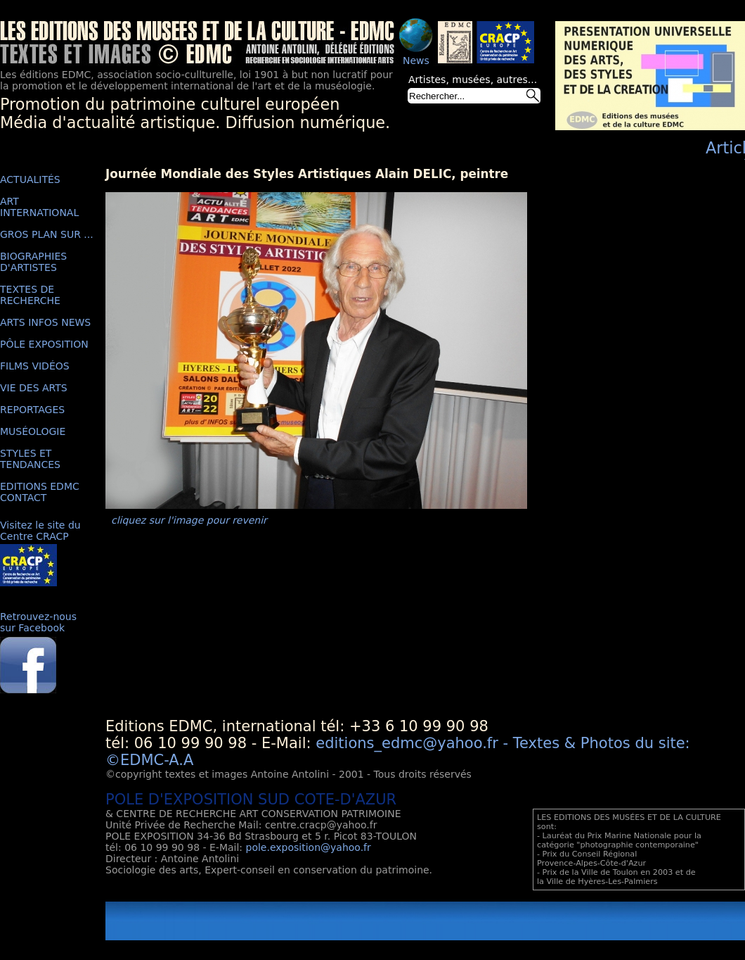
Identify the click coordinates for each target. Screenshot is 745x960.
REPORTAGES (32, 409)
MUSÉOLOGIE (32, 431)
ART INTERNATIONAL (39, 207)
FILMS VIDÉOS (35, 366)
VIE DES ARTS (33, 387)
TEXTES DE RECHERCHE (30, 295)
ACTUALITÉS (30, 179)
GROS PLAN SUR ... (46, 234)
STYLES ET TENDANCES (30, 459)
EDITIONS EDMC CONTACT (39, 492)
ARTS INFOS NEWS (45, 322)
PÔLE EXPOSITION (44, 344)
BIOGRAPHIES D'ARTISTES (33, 262)
